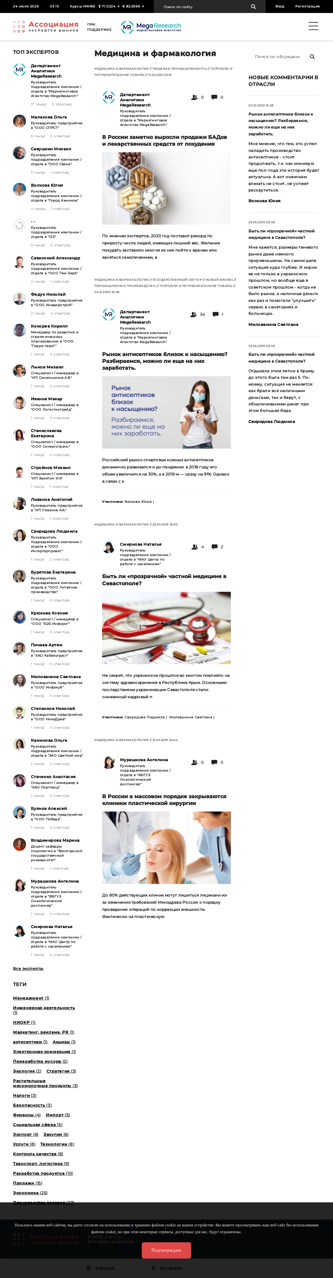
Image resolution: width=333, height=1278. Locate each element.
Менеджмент (31, 998)
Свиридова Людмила (271, 421)
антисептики (30, 1041)
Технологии (57, 1144)
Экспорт (26, 1134)
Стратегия (61, 1071)
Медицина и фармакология (121, 68)
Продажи (28, 1183)
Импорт (58, 1114)
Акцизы (64, 1041)
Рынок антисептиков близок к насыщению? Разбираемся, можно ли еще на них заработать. (280, 124)
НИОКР (24, 1022)
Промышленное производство (125, 286)
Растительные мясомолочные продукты (45, 1083)
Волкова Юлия (264, 200)
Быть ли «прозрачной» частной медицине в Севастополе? (281, 234)
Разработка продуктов (43, 1173)
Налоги (24, 1095)
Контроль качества (38, 1153)
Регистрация (307, 6)
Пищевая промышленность (180, 68)
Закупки (56, 1134)
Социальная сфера (37, 1124)
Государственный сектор (177, 279)
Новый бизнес (219, 279)
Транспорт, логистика (41, 1163)
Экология (27, 1071)
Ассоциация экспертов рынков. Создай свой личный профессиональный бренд (45, 26)
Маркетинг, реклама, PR (43, 1032)
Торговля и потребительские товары (196, 286)
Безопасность (32, 1105)
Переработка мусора (40, 1061)
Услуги (24, 1144)
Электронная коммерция (44, 1051)
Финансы (27, 1114)
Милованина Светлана (273, 324)
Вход (279, 6)
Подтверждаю (166, 1250)
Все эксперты (28, 968)
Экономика (30, 1192)
